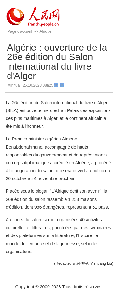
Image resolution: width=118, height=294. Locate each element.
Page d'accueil (20, 31)
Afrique (45, 31)
